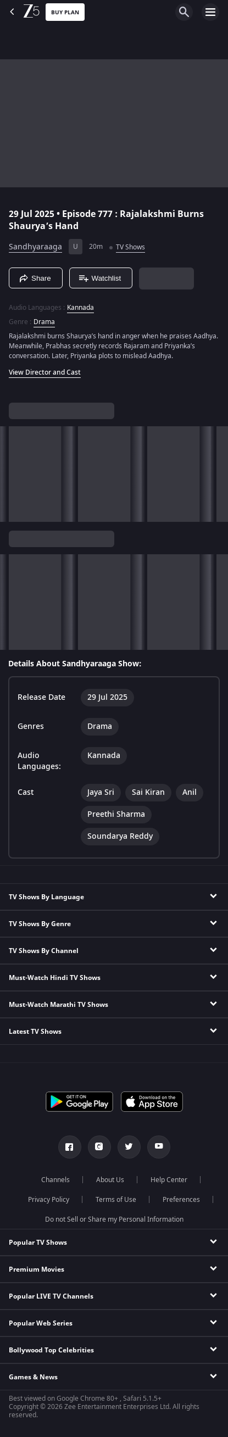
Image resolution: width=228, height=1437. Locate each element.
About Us (110, 1180)
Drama (44, 322)
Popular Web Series (41, 1323)
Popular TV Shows (38, 1242)
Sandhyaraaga (35, 247)
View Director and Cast (45, 372)
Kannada (80, 308)
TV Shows (130, 247)
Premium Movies (36, 1269)
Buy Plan (65, 12)
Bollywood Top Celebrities (51, 1350)
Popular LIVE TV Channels (51, 1296)
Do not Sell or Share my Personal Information (114, 1219)
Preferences (181, 1200)
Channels (55, 1180)
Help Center (169, 1180)
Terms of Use (116, 1200)
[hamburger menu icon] (210, 12)
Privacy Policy (48, 1200)
